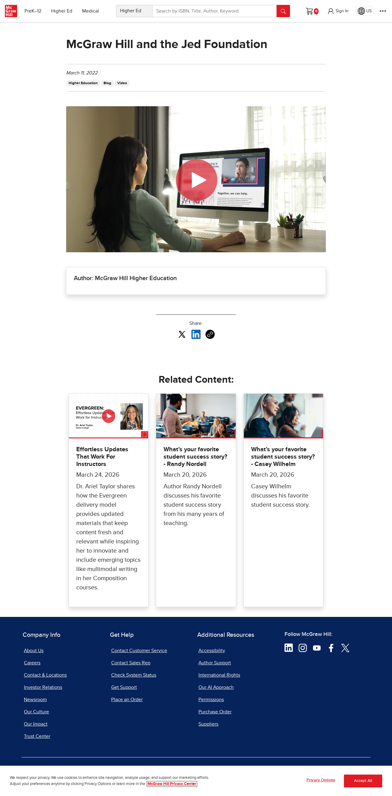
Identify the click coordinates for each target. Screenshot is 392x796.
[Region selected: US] (365, 11)
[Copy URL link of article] (210, 334)
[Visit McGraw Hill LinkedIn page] (289, 647)
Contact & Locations (45, 675)
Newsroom (35, 699)
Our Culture (36, 711)
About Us (33, 650)
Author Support (214, 662)
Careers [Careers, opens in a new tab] (32, 662)
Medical (90, 11)
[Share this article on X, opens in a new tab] (182, 334)
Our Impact (35, 724)
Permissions (211, 699)
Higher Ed (61, 11)
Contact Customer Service (139, 650)
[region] (196, 781)
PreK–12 (32, 11)
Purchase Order (215, 711)
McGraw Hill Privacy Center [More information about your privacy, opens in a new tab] (172, 784)
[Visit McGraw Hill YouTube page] (317, 647)
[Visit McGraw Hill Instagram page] (303, 647)
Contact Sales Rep (130, 662)
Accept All (363, 781)
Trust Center (37, 736)
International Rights (219, 675)
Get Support (124, 687)
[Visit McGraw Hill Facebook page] (331, 647)
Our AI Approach (216, 687)
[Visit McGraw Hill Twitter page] (345, 647)
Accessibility (211, 650)
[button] (338, 11)
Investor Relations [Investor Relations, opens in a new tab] (43, 687)
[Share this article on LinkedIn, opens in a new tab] (196, 334)
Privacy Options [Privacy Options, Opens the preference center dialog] (321, 780)
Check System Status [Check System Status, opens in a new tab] (133, 675)
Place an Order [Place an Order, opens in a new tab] (127, 699)
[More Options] (383, 11)
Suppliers (208, 724)
